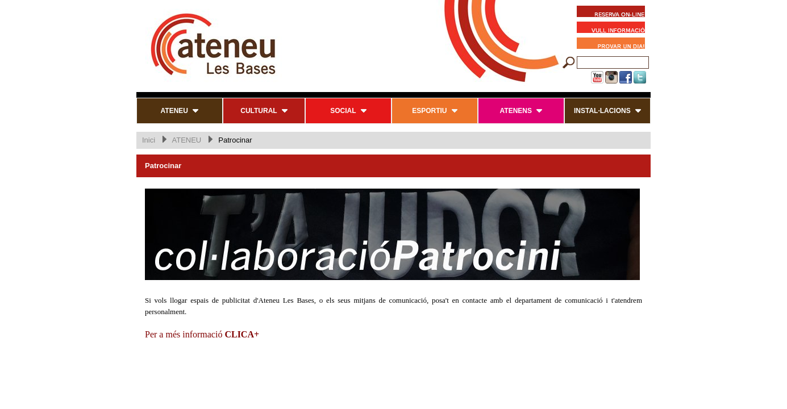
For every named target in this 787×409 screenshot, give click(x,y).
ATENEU (186, 140)
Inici (148, 140)
